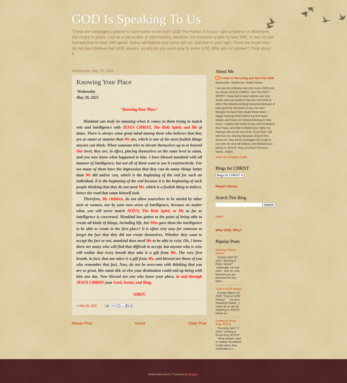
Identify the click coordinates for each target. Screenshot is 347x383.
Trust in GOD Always (229, 288)
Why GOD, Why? (229, 230)
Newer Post (82, 323)
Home (140, 323)
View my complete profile (231, 157)
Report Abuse (226, 186)
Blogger (193, 374)
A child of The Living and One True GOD (247, 78)
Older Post (197, 323)
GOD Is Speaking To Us (136, 19)
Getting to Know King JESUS (226, 322)
